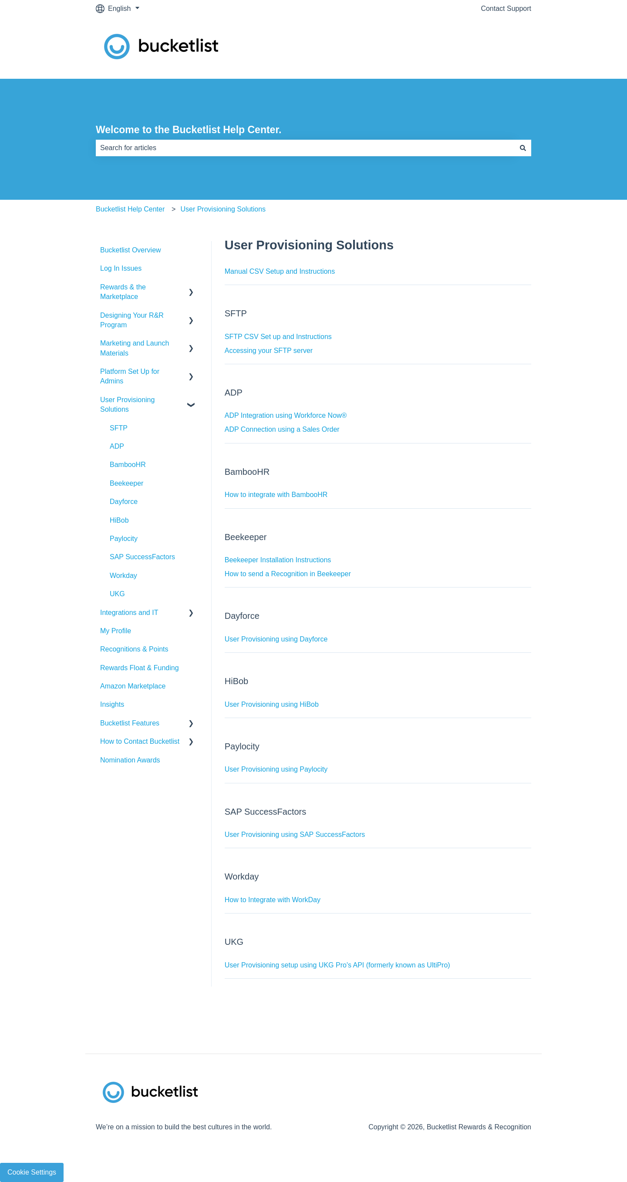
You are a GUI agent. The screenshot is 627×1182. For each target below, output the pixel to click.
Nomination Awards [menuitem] (130, 760)
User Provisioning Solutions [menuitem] (127, 404)
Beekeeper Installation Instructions (278, 560)
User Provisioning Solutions (223, 209)
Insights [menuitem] (112, 704)
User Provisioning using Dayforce (276, 639)
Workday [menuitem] (123, 575)
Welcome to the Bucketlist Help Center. (188, 129)
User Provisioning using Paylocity (276, 769)
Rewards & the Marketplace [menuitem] (123, 291)
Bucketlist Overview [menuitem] (130, 250)
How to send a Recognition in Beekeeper (288, 574)
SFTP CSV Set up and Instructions (278, 336)
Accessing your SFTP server (269, 350)
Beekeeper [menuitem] (126, 483)
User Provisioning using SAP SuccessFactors (295, 834)
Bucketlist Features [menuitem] (129, 723)
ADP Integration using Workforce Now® (286, 415)
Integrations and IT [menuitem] (129, 612)
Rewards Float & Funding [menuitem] (139, 668)
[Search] (523, 148)
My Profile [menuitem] (115, 631)
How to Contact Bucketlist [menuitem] (139, 741)
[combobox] (305, 148)
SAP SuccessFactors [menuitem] (142, 557)
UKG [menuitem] (117, 594)
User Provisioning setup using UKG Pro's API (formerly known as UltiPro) (337, 965)
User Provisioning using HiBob (272, 704)
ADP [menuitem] (117, 446)
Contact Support (506, 8)
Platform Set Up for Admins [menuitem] (129, 376)
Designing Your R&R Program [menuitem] (132, 320)
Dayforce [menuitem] (124, 501)
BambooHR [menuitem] (128, 464)
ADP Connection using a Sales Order (282, 429)
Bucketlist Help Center (130, 209)
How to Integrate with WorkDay (272, 899)
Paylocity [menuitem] (124, 538)
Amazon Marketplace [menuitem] (132, 686)
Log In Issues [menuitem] (121, 268)
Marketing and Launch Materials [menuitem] (134, 347)
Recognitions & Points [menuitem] (134, 649)
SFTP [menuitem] (119, 428)
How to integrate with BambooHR (276, 494)
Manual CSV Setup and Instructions (280, 271)
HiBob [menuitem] (119, 520)
